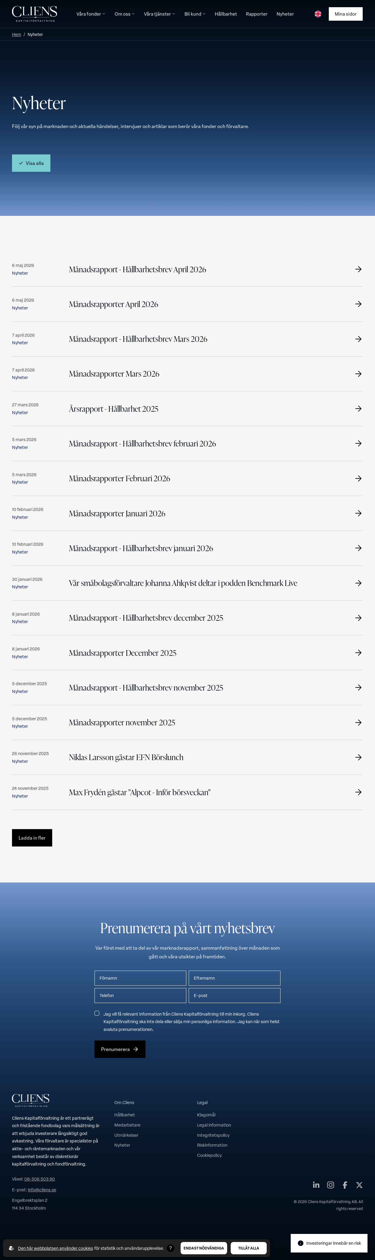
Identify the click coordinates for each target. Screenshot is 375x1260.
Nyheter (122, 1145)
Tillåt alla (248, 1248)
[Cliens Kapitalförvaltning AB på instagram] (330, 1186)
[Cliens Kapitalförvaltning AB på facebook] (345, 1186)
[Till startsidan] (34, 14)
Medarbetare (127, 1125)
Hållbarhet (124, 1115)
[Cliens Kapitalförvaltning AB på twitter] (359, 1186)
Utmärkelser (126, 1135)
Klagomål (206, 1115)
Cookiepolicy (209, 1155)
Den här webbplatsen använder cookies (55, 1248)
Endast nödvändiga (204, 1248)
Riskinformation (212, 1145)
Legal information (214, 1125)
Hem (16, 34)
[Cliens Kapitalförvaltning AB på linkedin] (316, 1186)
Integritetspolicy (213, 1135)
